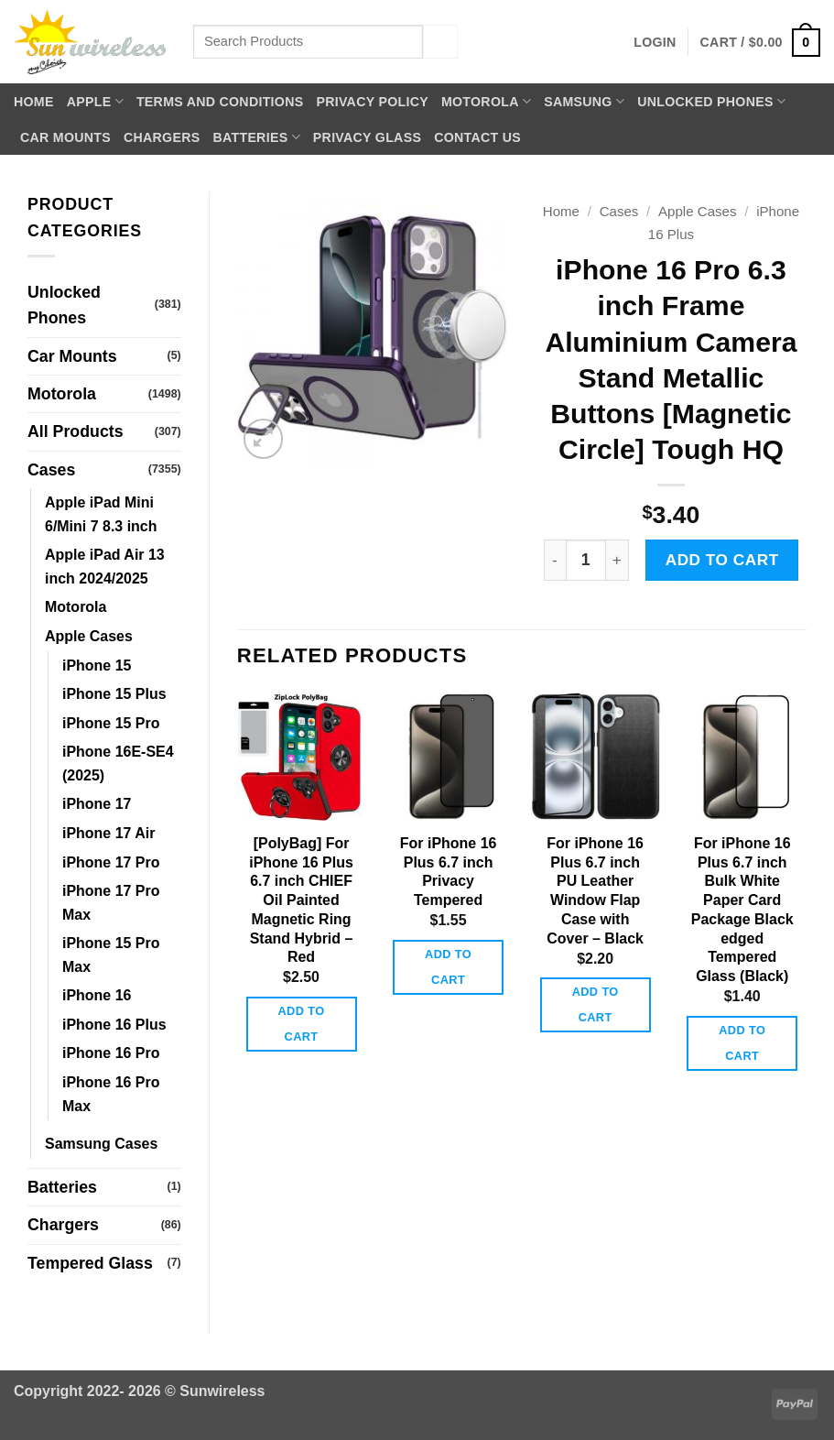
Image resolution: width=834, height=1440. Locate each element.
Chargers (162, 137)
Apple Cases (89, 636)
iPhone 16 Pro (111, 1053)
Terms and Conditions (220, 101)
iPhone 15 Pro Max (111, 955)
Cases (51, 470)
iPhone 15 (96, 665)
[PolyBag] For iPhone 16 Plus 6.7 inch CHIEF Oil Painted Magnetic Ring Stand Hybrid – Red (301, 900)
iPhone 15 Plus (114, 694)
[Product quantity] (586, 560)
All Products (75, 431)
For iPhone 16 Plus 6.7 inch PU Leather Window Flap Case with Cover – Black (595, 890)
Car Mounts (65, 137)
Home (34, 101)
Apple (95, 101)
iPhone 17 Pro (111, 862)
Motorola (486, 101)
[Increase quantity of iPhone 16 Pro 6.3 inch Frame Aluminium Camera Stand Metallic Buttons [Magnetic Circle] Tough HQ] (617, 560)
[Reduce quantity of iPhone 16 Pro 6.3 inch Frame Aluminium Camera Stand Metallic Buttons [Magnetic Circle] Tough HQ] (555, 560)
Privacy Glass (367, 137)
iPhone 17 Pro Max (111, 902)
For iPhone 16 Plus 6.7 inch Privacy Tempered (448, 871)
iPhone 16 (96, 995)
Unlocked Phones (711, 101)
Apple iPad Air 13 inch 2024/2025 (105, 566)
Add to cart (722, 560)
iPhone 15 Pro (111, 723)
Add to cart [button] (301, 1023)
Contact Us (477, 137)
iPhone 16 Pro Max (111, 1094)
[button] (655, 42)
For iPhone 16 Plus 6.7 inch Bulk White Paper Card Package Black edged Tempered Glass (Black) (742, 909)
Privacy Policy (372, 101)
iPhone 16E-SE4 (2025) (118, 763)
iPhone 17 (96, 804)
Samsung (584, 101)
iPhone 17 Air (108, 833)
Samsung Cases (101, 1143)
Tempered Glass (90, 1263)
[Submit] (440, 42)
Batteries (255, 137)
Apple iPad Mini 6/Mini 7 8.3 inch (101, 514)
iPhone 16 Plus (114, 1024)
